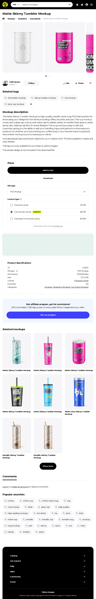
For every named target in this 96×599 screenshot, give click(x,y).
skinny (41, 526)
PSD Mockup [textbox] (15, 192)
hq (54, 513)
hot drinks (40, 513)
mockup (84, 519)
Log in (5, 487)
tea (69, 526)
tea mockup (68, 98)
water (39, 532)
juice (66, 513)
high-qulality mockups (16, 513)
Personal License (81, 281)
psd (28, 526)
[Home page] (3, 19)
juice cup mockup (14, 104)
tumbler (24, 532)
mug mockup (12, 526)
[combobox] (47, 4)
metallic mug (66, 519)
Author (12, 84)
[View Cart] (77, 5)
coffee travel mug (48, 501)
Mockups (48, 287)
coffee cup (26, 501)
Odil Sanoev (14, 82)
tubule (9, 532)
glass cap (44, 507)
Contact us (57, 226)
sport (56, 526)
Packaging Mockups (61, 287)
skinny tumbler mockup (43, 98)
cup (67, 501)
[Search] (69, 4)
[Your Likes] (82, 5)
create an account (20, 487)
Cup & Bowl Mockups (79, 287)
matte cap (10, 519)
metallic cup (46, 519)
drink (28, 507)
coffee (9, 501)
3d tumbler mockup (15, 98)
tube (81, 526)
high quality (62, 507)
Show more (48, 466)
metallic (28, 519)
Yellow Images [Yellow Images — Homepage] (48, 592)
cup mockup (11, 507)
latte (79, 513)
